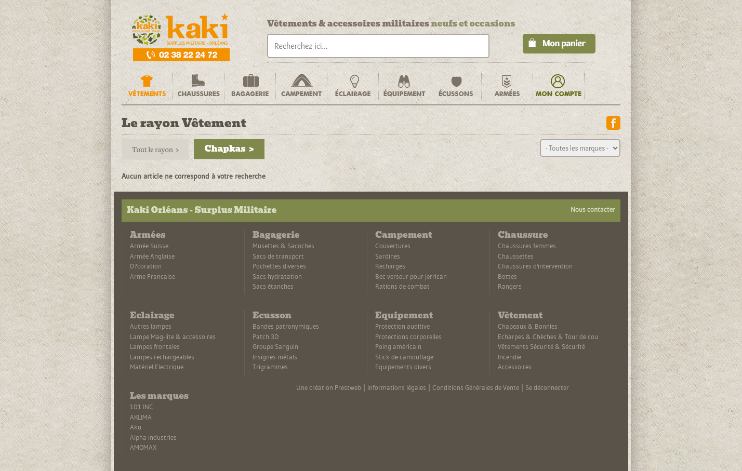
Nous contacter (593, 209)
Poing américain (398, 346)
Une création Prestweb (328, 387)
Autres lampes (150, 326)
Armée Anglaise (152, 256)
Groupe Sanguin (275, 346)
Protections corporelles (408, 336)
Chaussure (523, 234)
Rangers (510, 286)
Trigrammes (270, 366)
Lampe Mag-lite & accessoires (173, 336)
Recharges (390, 266)
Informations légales (396, 387)
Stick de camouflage (404, 357)
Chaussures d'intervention (535, 266)
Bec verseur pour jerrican (411, 276)
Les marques (159, 395)
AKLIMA (141, 417)
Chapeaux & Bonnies (528, 326)
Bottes (507, 276)
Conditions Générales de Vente (475, 387)
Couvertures (392, 245)
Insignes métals (275, 357)
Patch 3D (266, 336)
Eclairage (152, 315)
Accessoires (515, 366)
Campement (403, 234)
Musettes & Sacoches (283, 245)
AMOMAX (143, 447)
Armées (147, 234)
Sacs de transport (278, 256)
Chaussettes (516, 256)
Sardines (387, 256)
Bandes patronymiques (286, 326)
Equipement (404, 315)
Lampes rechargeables (162, 357)
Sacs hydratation (277, 276)
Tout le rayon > (155, 149)
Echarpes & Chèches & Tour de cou (548, 336)
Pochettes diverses (279, 266)
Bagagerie (276, 234)
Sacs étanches (273, 286)
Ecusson (272, 315)
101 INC (141, 406)
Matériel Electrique (156, 366)
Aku (135, 427)
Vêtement (520, 315)
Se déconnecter (547, 387)
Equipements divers (403, 366)
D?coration (146, 266)
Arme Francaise (152, 276)
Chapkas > (229, 148)
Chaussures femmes (527, 245)
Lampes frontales (155, 346)
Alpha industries (153, 437)
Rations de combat (402, 286)
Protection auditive (402, 326)
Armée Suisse (149, 245)
